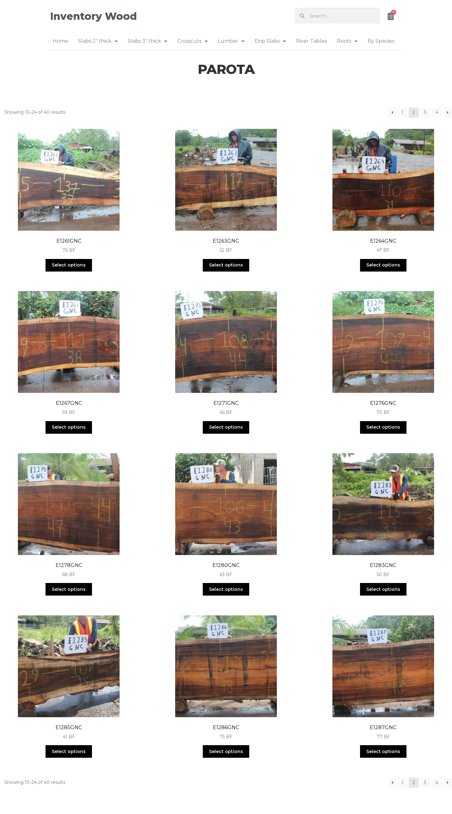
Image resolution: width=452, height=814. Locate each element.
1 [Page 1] (402, 112)
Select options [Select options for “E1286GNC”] (226, 751)
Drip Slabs (270, 41)
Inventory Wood (93, 16)
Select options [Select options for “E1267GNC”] (69, 427)
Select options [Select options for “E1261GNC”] (69, 265)
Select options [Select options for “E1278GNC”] (69, 589)
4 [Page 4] (436, 112)
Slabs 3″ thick (147, 41)
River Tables (311, 41)
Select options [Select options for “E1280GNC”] (226, 589)
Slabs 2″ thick (98, 41)
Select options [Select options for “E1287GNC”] (383, 751)
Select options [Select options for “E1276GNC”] (383, 427)
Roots (347, 41)
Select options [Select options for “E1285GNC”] (69, 751)
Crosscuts (192, 41)
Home (60, 41)
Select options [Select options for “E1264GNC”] (383, 265)
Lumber (231, 41)
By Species (381, 41)
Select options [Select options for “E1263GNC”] (226, 265)
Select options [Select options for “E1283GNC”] (383, 589)
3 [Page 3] (425, 112)
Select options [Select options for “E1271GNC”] (226, 427)
